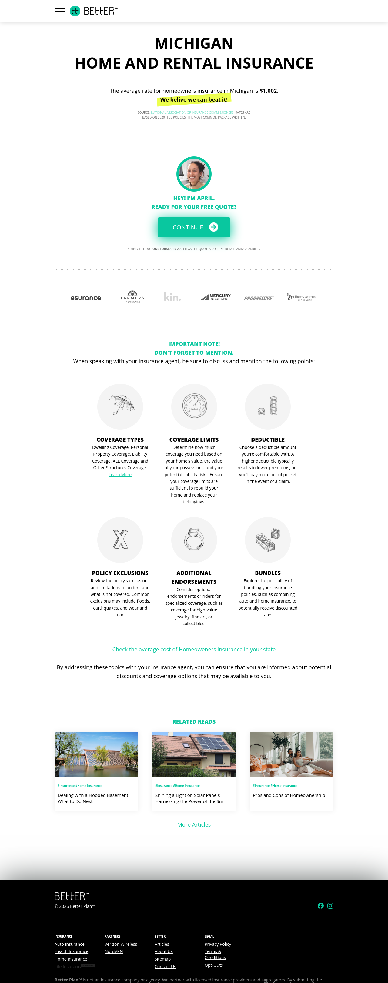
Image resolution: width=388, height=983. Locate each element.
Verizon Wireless (121, 944)
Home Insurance (71, 959)
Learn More (120, 474)
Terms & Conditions (215, 954)
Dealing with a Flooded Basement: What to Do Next (93, 798)
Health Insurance (71, 951)
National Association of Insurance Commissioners (192, 112)
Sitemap (163, 959)
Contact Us (165, 966)
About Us (164, 951)
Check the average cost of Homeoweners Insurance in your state (194, 649)
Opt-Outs (214, 965)
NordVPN (114, 951)
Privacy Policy (218, 944)
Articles (162, 944)
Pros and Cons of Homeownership (289, 795)
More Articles (194, 824)
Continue (188, 227)
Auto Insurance (70, 944)
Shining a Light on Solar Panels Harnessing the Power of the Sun (190, 798)
